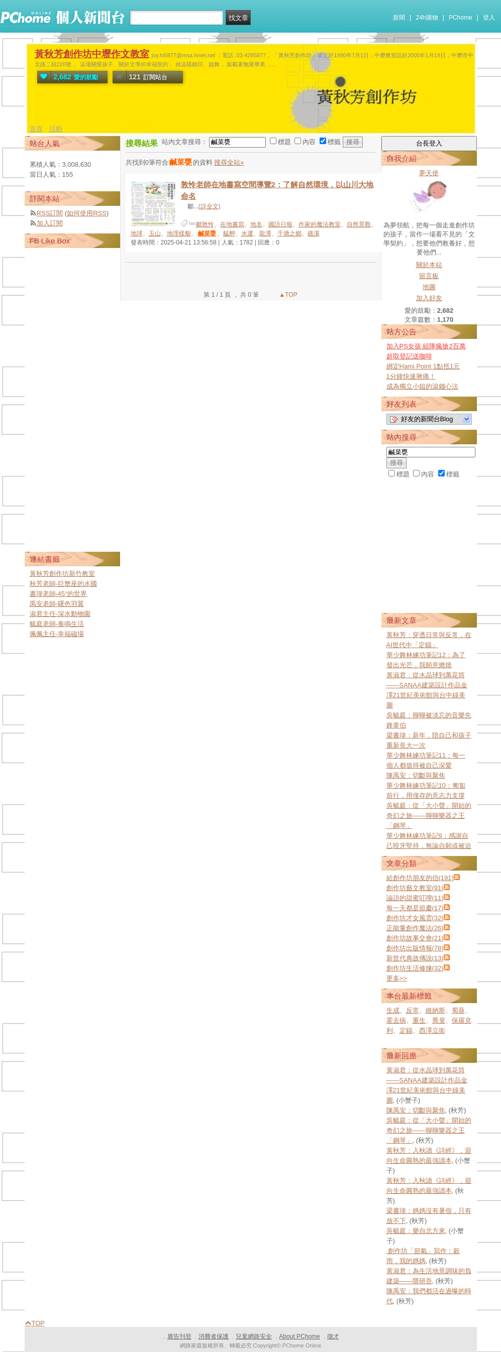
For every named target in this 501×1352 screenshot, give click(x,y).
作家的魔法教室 (319, 224)
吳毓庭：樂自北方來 (415, 1231)
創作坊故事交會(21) (415, 938)
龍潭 (265, 233)
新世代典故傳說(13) (415, 958)
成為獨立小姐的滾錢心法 (422, 386)
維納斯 (435, 1010)
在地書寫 (232, 224)
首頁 (36, 129)
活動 (55, 129)
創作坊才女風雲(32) (415, 918)
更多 (396, 978)
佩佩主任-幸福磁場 (57, 634)
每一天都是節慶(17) (415, 908)
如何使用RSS (87, 213)
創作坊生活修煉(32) (415, 968)
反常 (412, 1010)
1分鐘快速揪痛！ (411, 376)
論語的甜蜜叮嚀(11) (415, 898)
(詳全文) (209, 206)
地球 (137, 233)
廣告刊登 (179, 1336)
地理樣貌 (179, 233)
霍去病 (396, 1020)
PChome (460, 17)
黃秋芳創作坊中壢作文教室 (92, 54)
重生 (419, 1020)
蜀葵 (458, 1010)
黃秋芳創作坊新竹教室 (62, 573)
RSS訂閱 (50, 213)
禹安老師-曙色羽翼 (57, 603)
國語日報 (280, 224)
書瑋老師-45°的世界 (58, 593)
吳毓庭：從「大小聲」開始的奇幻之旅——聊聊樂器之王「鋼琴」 (428, 815)
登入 (489, 17)
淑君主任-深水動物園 (60, 614)
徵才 (333, 1336)
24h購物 (427, 17)
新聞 (399, 17)
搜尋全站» (229, 162)
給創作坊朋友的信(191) (420, 878)
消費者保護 (213, 1336)
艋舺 (229, 233)
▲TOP (287, 294)
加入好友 (429, 298)
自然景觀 (359, 224)
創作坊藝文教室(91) (415, 888)
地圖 (429, 287)
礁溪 (314, 233)
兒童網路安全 (254, 1336)
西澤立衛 (432, 1030)
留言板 (429, 276)
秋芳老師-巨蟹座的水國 (63, 583)
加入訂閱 (50, 223)
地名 (256, 224)
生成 (392, 1010)
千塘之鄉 (289, 233)
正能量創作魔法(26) (415, 928)
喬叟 (438, 1020)
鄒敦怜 (205, 224)
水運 (247, 233)
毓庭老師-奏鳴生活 (57, 624)
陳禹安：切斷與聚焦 (415, 775)
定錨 (406, 1030)
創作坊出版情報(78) (415, 948)
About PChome (299, 1336)
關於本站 (429, 265)
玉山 (155, 233)
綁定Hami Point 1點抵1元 (423, 366)
